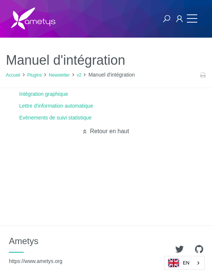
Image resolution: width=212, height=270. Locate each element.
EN (178, 263)
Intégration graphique (43, 94)
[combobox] (184, 263)
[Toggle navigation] (192, 19)
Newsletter (59, 75)
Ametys (35, 250)
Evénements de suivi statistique (55, 118)
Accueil (13, 75)
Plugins (34, 75)
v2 (79, 75)
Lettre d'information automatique (56, 106)
